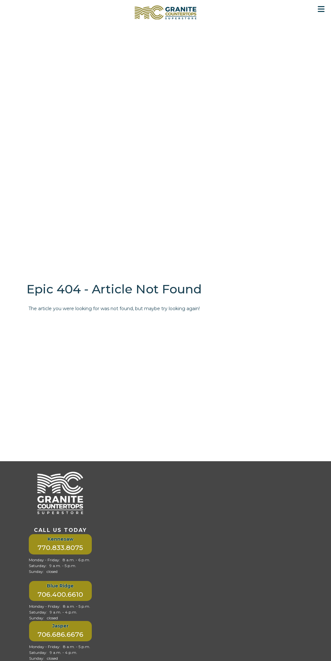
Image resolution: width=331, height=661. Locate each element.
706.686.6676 (60, 634)
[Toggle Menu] (321, 9)
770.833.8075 (60, 548)
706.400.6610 (60, 594)
